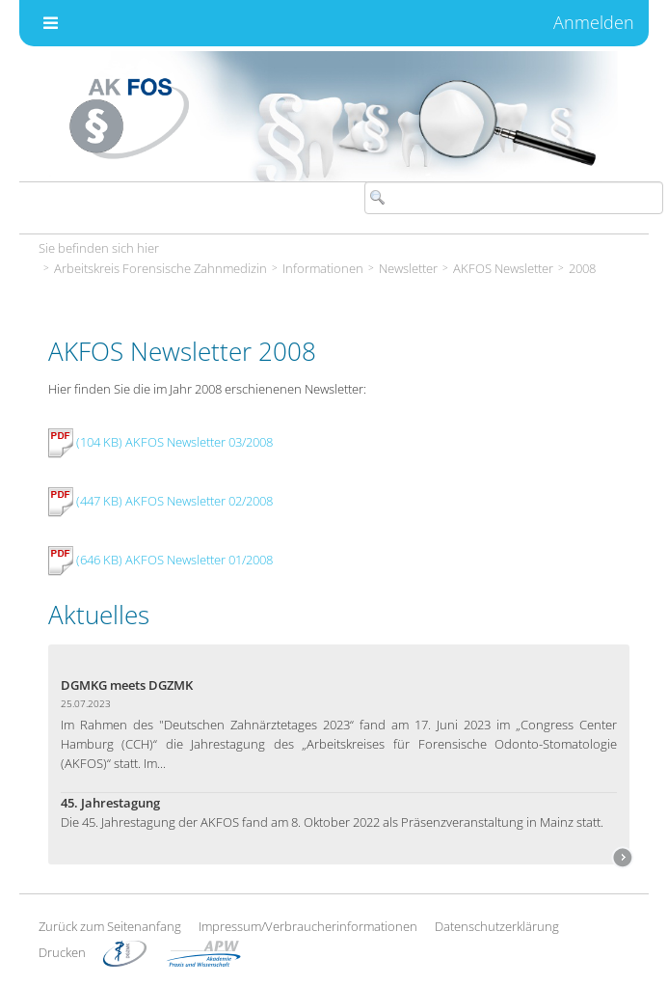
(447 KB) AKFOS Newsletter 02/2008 (160, 500)
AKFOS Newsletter (503, 268)
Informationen (322, 268)
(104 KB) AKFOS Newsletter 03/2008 (160, 442)
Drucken (62, 952)
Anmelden (593, 22)
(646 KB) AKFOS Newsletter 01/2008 (160, 559)
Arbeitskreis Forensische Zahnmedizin (160, 268)
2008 (582, 268)
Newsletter (408, 268)
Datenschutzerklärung (497, 926)
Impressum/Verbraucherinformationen (308, 926)
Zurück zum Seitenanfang (110, 926)
